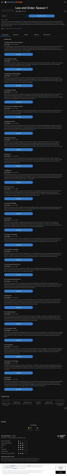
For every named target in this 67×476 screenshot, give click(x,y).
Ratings (26, 34)
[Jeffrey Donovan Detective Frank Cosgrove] (27, 408)
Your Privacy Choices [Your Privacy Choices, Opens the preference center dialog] (60, 468)
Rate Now (37, 430)
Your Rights (14, 468)
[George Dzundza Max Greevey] (6, 408)
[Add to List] (65, 11)
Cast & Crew (16, 34)
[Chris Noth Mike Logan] (38, 408)
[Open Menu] (2, 2)
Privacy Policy (9, 467)
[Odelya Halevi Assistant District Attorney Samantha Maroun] (49, 408)
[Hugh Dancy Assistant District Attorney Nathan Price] (17, 408)
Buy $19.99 (44, 16)
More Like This (47, 34)
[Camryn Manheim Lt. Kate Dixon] (60, 408)
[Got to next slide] (65, 408)
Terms (29, 465)
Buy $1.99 (18, 54)
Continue (60, 472)
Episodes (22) (5, 34)
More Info (36, 34)
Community (29, 430)
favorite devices (18, 28)
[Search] (65, 2)
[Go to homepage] (13, 2)
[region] (33, 469)
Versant (13, 465)
